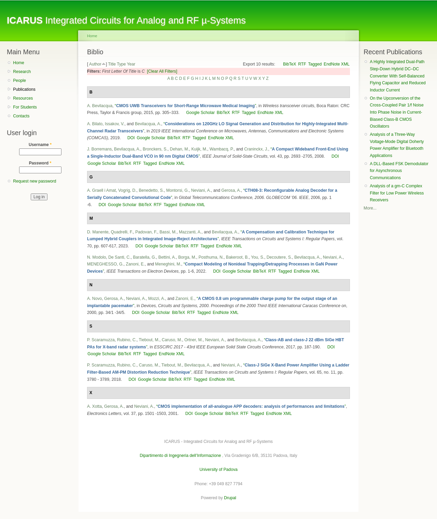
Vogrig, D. (127, 190)
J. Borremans (99, 149)
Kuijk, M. (199, 149)
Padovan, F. (146, 232)
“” (185, 105)
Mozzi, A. (156, 298)
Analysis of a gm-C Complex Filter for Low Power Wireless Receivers (397, 193)
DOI (131, 137)
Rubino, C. (127, 339)
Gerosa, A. (231, 190)
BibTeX (289, 64)
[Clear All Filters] (162, 71)
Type (121, 64)
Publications (24, 89)
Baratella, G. (144, 257)
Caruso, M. (172, 339)
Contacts (21, 116)
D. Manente (98, 232)
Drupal (230, 497)
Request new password (34, 181)
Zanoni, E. (135, 264)
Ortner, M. (193, 339)
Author (95, 64)
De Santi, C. (119, 257)
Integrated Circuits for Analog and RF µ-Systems (126, 20)
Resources (23, 98)
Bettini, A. (167, 257)
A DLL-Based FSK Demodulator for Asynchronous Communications (399, 170)
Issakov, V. (114, 123)
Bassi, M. (168, 232)
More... (370, 208)
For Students (25, 107)
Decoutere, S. (279, 257)
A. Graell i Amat (101, 190)
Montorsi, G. (177, 190)
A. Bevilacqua (99, 105)
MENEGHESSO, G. (105, 264)
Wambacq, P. (222, 149)
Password (40, 163)
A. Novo (94, 298)
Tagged (315, 64)
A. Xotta (94, 406)
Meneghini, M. (168, 264)
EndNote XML (337, 64)
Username (40, 144)
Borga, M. (187, 257)
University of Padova (218, 469)
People (19, 80)
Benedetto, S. (151, 190)
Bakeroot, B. (237, 257)
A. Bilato (94, 123)
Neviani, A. (201, 190)
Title (112, 64)
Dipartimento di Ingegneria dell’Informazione (180, 455)
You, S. (257, 257)
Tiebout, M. (149, 339)
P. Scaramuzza (101, 339)
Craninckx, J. (256, 149)
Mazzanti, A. (190, 232)
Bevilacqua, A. (148, 123)
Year (131, 64)
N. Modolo (96, 257)
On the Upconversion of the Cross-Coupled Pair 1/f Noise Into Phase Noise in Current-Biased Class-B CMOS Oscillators (396, 112)
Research (22, 71)
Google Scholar (200, 112)
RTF (302, 64)
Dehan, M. (179, 149)
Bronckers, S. (155, 149)
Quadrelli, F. (122, 232)
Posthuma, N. (211, 257)
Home (18, 62)
